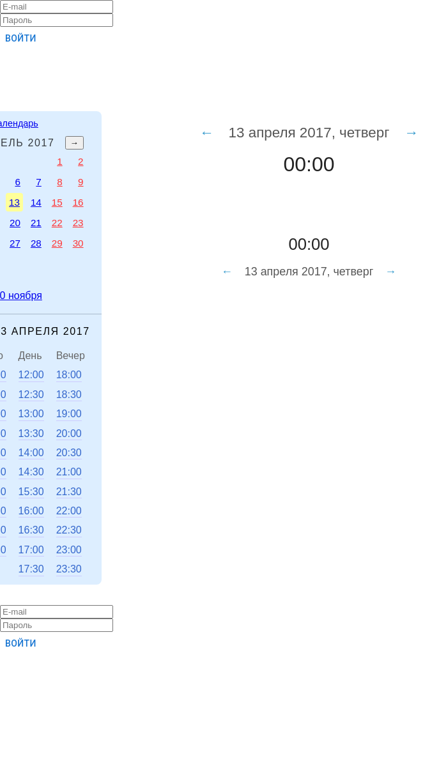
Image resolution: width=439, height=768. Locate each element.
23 (78, 222)
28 (36, 243)
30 (78, 243)
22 (57, 222)
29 (57, 243)
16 (78, 202)
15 (57, 202)
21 (36, 222)
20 (15, 222)
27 (15, 243)
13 (14, 202)
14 (36, 202)
